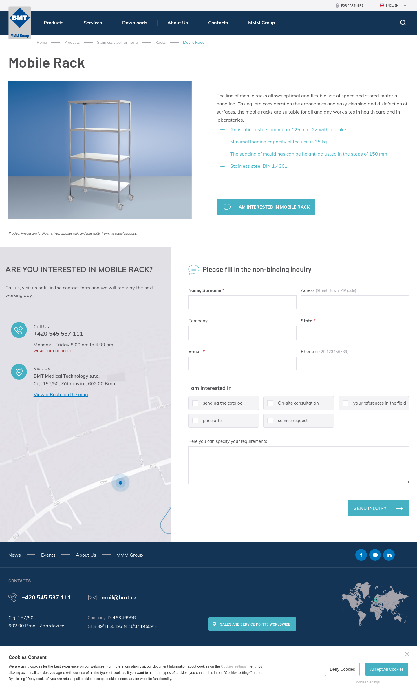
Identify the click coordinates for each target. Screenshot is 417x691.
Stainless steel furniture (117, 42)
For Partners (352, 5)
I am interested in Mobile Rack (273, 207)
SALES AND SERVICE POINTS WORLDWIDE (255, 624)
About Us (177, 22)
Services (93, 22)
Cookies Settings (367, 682)
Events (48, 555)
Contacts (218, 22)
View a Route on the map (61, 394)
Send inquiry (370, 508)
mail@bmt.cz (119, 597)
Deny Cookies (342, 669)
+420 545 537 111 (58, 333)
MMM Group (261, 22)
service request (285, 423)
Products (53, 22)
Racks (160, 42)
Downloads (134, 22)
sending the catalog (215, 405)
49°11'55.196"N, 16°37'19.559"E (127, 626)
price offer (205, 423)
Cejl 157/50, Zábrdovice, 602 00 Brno (74, 383)
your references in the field (372, 405)
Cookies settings (233, 666)
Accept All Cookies (387, 669)
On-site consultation (291, 405)
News (14, 555)
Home (42, 42)
